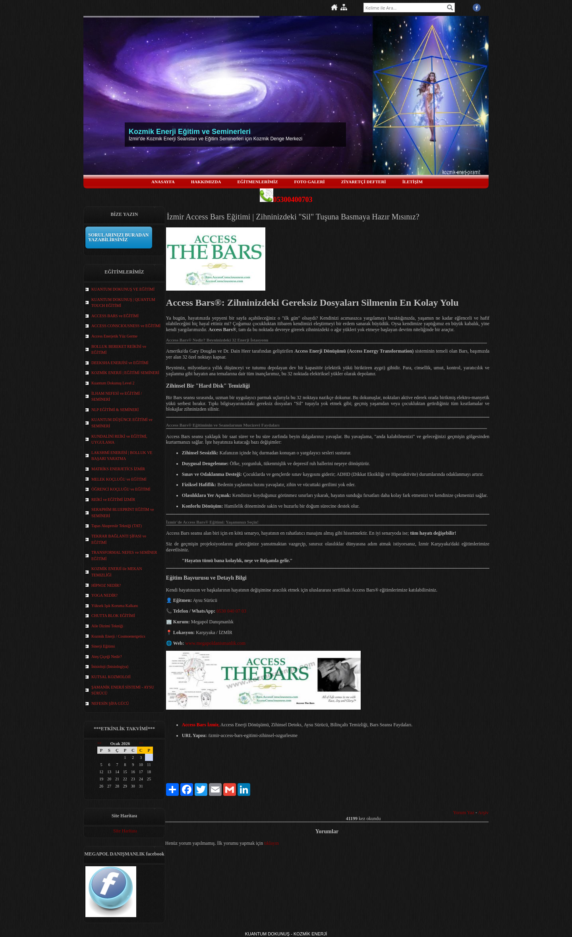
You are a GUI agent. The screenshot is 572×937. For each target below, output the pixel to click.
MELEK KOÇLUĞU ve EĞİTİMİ (119, 479)
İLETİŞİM (412, 181)
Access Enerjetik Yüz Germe (114, 336)
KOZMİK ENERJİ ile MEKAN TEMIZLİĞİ (116, 571)
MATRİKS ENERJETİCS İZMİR (118, 469)
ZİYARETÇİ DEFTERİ (363, 181)
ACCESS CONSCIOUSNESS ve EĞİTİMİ (125, 326)
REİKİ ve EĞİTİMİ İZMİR (113, 499)
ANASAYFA (163, 181)
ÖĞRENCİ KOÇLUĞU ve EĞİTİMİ (121, 489)
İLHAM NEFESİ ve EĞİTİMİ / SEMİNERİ (116, 396)
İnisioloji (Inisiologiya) (109, 666)
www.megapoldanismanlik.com (215, 643)
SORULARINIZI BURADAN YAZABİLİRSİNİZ (118, 237)
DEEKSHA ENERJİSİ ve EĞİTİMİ (120, 363)
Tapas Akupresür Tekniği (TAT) (116, 526)
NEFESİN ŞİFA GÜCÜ (110, 703)
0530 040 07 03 (231, 611)
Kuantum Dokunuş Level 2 (113, 383)
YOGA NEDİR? (104, 595)
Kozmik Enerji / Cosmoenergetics (118, 636)
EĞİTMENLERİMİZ (257, 181)
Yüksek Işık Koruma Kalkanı (114, 605)
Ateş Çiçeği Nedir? (106, 656)
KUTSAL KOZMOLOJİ (111, 677)
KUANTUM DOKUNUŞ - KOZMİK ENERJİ (286, 933)
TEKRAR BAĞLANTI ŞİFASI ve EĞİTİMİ (118, 539)
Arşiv (483, 812)
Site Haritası (125, 831)
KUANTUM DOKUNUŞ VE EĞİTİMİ (123, 289)
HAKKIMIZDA (206, 181)
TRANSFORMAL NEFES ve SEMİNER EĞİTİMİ (124, 555)
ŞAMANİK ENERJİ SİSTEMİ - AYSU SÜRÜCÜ (122, 690)
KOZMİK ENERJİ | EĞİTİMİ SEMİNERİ (125, 373)
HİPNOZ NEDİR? (106, 585)
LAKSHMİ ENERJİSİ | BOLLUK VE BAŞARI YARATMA (121, 455)
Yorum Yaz (463, 812)
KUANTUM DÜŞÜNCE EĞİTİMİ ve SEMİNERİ (122, 422)
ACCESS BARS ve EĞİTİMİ (115, 316)
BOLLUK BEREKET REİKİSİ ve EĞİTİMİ (118, 349)
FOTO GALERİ (309, 181)
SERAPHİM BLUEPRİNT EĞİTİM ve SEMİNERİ (122, 512)
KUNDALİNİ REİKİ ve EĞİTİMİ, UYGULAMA (119, 439)
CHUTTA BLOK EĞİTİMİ (113, 615)
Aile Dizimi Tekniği (107, 626)
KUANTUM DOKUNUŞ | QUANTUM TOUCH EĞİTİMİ (123, 302)
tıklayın (271, 843)
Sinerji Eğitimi (103, 646)
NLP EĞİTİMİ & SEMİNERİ (115, 409)
